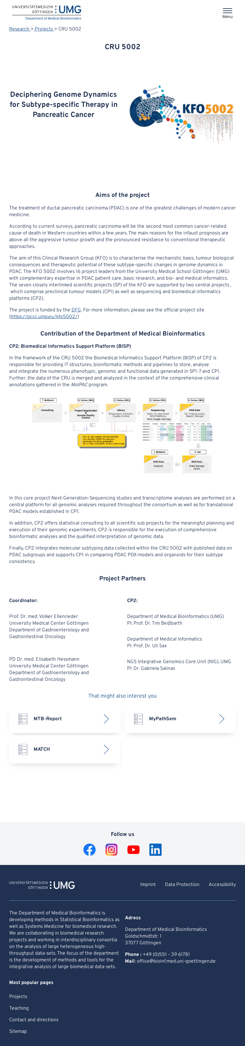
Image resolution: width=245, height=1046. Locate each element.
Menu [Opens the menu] (227, 17)
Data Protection (182, 885)
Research (20, 29)
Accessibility (222, 885)
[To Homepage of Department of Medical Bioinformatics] (42, 886)
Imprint (148, 885)
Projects (44, 29)
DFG (76, 310)
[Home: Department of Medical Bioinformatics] (46, 13)
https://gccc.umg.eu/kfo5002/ (44, 317)
